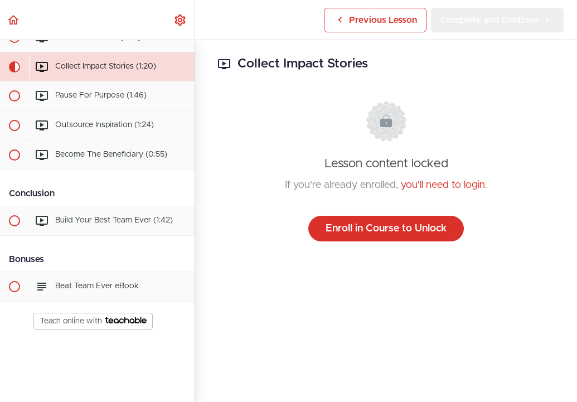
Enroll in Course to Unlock (386, 229)
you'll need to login (443, 185)
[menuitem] (181, 20)
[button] (14, 20)
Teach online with (93, 321)
